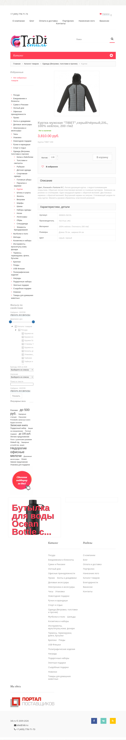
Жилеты (20, 195)
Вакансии (104, 20)
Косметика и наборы (22, 239)
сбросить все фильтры (20, 314)
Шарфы (20, 202)
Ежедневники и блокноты (61, 557)
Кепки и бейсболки (25, 156)
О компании (18, 20)
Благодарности (90, 580)
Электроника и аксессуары (61, 584)
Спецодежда (22, 223)
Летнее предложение (19, 436)
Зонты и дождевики (21, 120)
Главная (16, 63)
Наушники (22, 416)
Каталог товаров (31, 63)
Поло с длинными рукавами (21, 438)
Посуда (16, 94)
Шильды (17, 236)
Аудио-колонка (16, 421)
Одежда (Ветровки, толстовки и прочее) (60, 63)
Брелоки (17, 261)
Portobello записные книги (20, 419)
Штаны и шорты (24, 192)
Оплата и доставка (48, 20)
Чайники (26, 357)
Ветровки (21, 198)
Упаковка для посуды (32, 353)
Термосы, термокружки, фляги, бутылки (20, 254)
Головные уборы (24, 179)
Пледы (16, 264)
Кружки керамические (32, 332)
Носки (19, 212)
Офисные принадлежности (61, 571)
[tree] (22, 343)
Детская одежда (24, 169)
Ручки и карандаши (21, 143)
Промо (16, 116)
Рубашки (20, 166)
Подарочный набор (18, 427)
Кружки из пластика (31, 336)
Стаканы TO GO (30, 343)
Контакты (61, 22)
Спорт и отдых (19, 147)
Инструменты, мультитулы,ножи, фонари (19, 245)
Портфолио (68, 20)
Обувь (19, 219)
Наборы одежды (24, 209)
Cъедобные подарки (22, 287)
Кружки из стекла (30, 346)
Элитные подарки (21, 284)
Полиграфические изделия (61, 646)
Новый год (14, 441)
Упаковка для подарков (20, 464)
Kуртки (20, 188)
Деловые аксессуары (22, 123)
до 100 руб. (25, 432)
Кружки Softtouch (30, 339)
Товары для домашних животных (59, 675)
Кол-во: (45, 157)
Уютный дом (18, 107)
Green (24, 458)
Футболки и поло (20, 233)
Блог (32, 20)
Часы (15, 133)
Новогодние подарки (22, 140)
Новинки (17, 291)
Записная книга (19, 424)
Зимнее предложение (19, 461)
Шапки (19, 205)
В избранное (52, 166)
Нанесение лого (87, 20)
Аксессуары (22, 216)
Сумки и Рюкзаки (20, 104)
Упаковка (17, 136)
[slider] (10, 320)
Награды (17, 277)
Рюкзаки (14, 409)
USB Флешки (19, 267)
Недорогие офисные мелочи (18, 451)
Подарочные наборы (22, 280)
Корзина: (107, 14)
